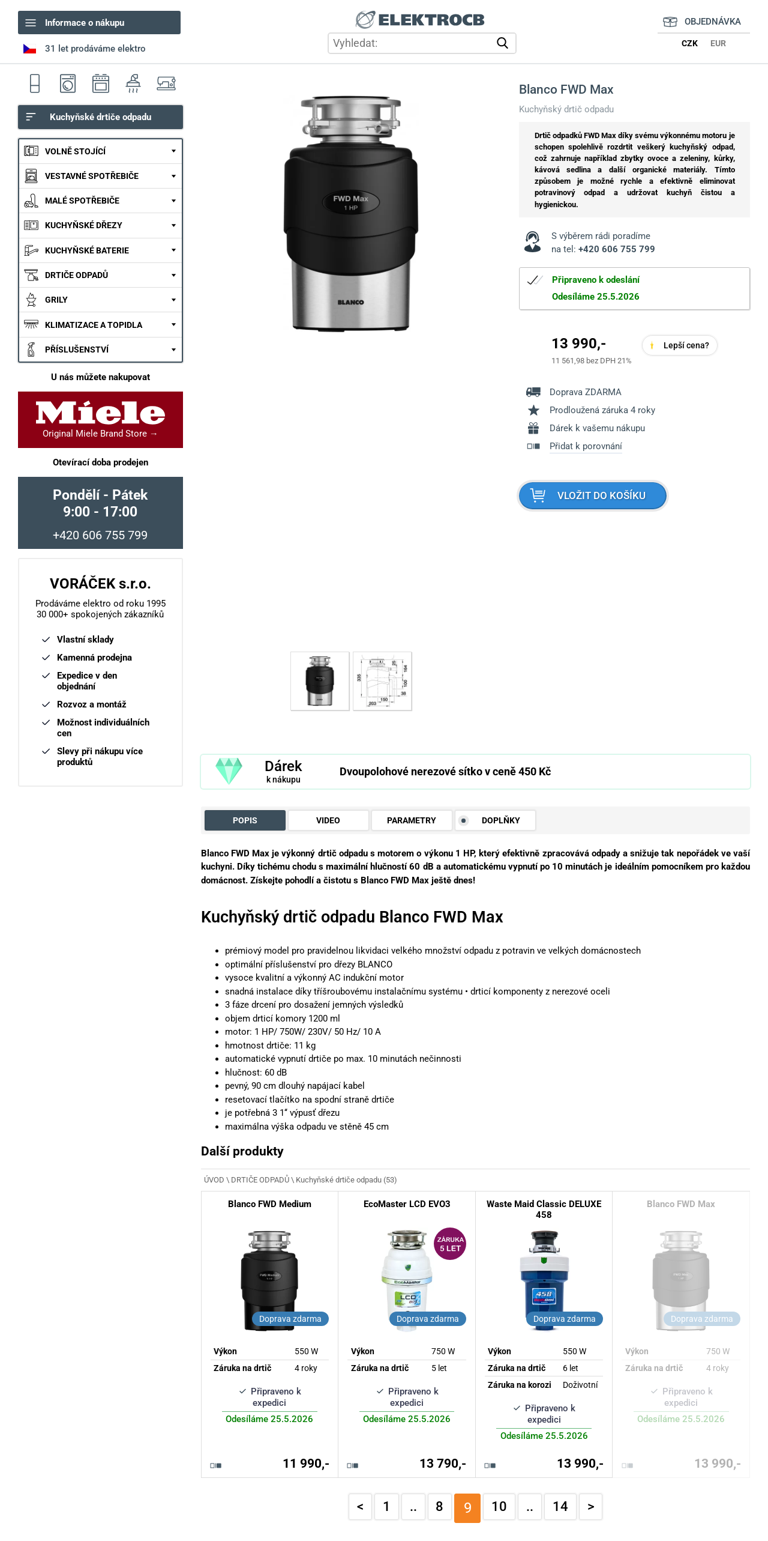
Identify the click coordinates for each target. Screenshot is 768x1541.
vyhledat (505, 43)
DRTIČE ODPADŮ (76, 275)
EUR (718, 43)
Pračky (67, 83)
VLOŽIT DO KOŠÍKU (601, 495)
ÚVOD (214, 1179)
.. (413, 1506)
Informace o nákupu (84, 22)
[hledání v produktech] (422, 43)
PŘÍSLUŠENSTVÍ (77, 349)
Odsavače (133, 83)
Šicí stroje (166, 83)
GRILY (56, 299)
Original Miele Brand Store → (100, 420)
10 (499, 1506)
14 (560, 1506)
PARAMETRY (411, 820)
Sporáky (100, 83)
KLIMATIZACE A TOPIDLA (93, 325)
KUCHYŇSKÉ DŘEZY (83, 225)
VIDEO (328, 820)
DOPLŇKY (501, 820)
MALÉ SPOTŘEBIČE (82, 200)
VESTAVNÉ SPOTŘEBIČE (92, 176)
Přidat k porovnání (586, 446)
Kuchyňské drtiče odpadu (100, 117)
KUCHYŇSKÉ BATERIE (87, 250)
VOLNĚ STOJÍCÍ (75, 151)
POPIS (245, 820)
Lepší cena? (686, 345)
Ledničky (34, 83)
